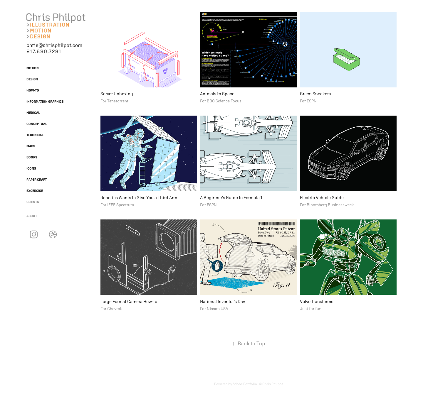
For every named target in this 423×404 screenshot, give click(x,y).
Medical (33, 112)
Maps (30, 146)
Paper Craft (36, 179)
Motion (32, 68)
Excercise (34, 190)
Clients (32, 202)
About (31, 216)
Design (32, 79)
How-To (32, 90)
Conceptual (36, 124)
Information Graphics (45, 101)
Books (31, 157)
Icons (31, 168)
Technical (34, 135)
